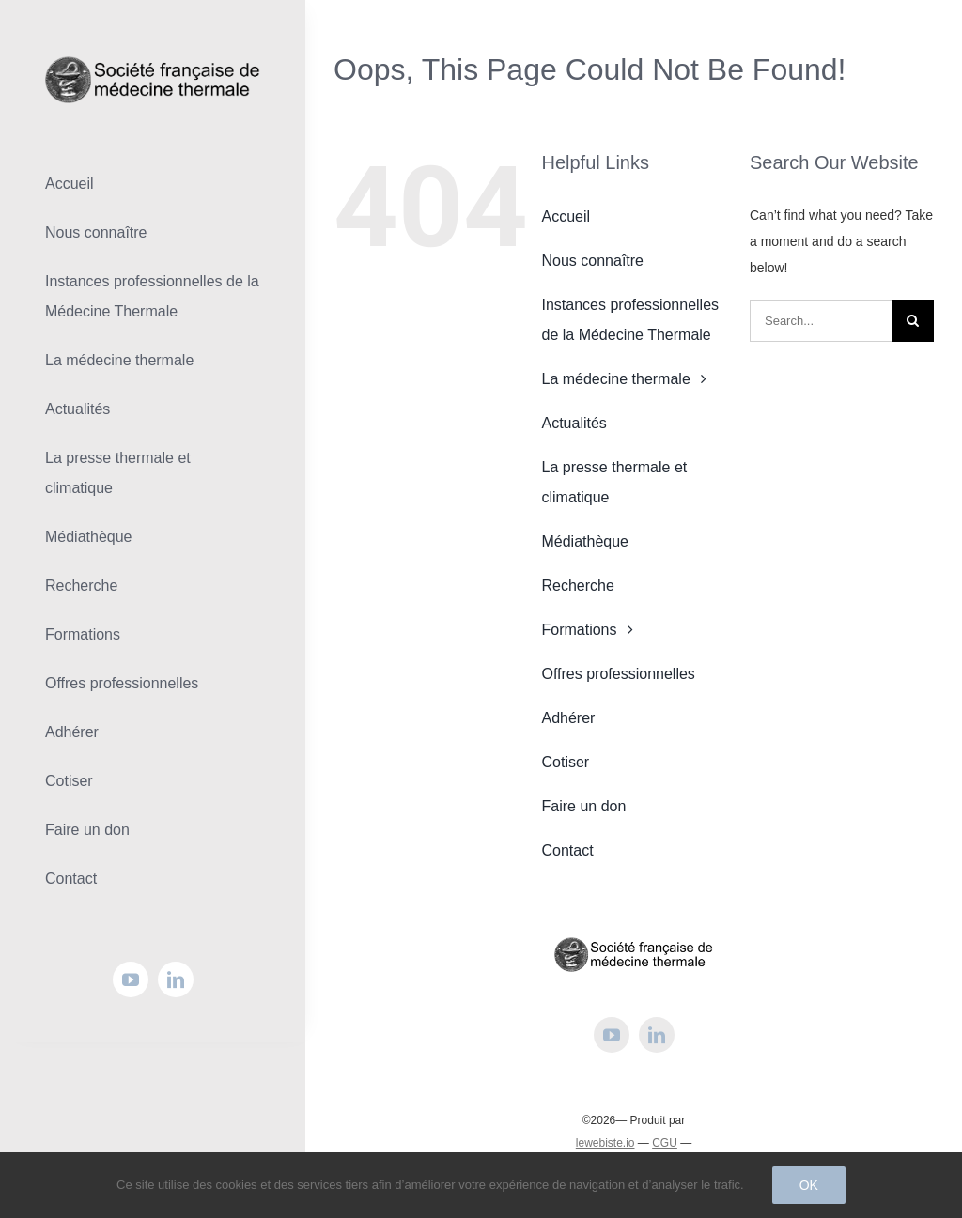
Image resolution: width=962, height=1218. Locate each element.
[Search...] (821, 321)
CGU (664, 1142)
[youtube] (130, 979)
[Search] (913, 321)
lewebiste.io (605, 1142)
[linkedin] (176, 979)
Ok (808, 1185)
